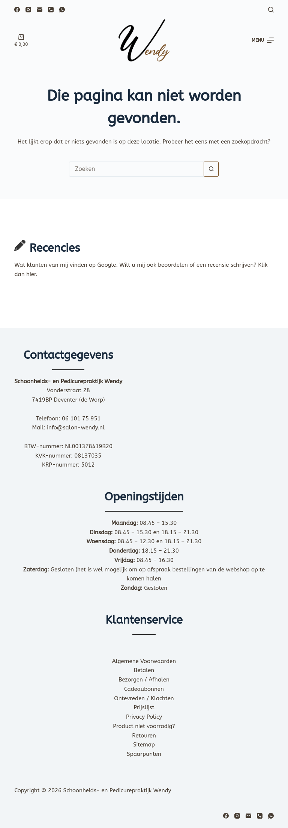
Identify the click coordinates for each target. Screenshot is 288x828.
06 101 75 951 (81, 418)
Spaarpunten (144, 754)
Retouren (144, 735)
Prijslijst (144, 707)
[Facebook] (17, 9)
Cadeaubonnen (144, 689)
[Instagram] (28, 9)
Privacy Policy (144, 716)
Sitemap (144, 744)
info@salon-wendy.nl (76, 427)
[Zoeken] (271, 9)
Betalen (144, 670)
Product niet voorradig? (144, 726)
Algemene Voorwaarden (144, 661)
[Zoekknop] (211, 169)
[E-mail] (39, 9)
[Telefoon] (51, 9)
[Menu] (263, 40)
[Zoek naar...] (136, 169)
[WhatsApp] (62, 9)
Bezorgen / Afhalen (144, 679)
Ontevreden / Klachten (144, 698)
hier (31, 274)
